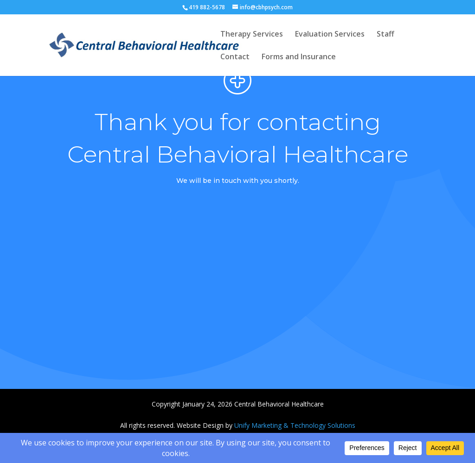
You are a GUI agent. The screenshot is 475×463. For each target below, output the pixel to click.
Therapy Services (251, 35)
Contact (235, 57)
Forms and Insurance (299, 57)
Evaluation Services (330, 35)
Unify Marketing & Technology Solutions (294, 425)
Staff (385, 35)
